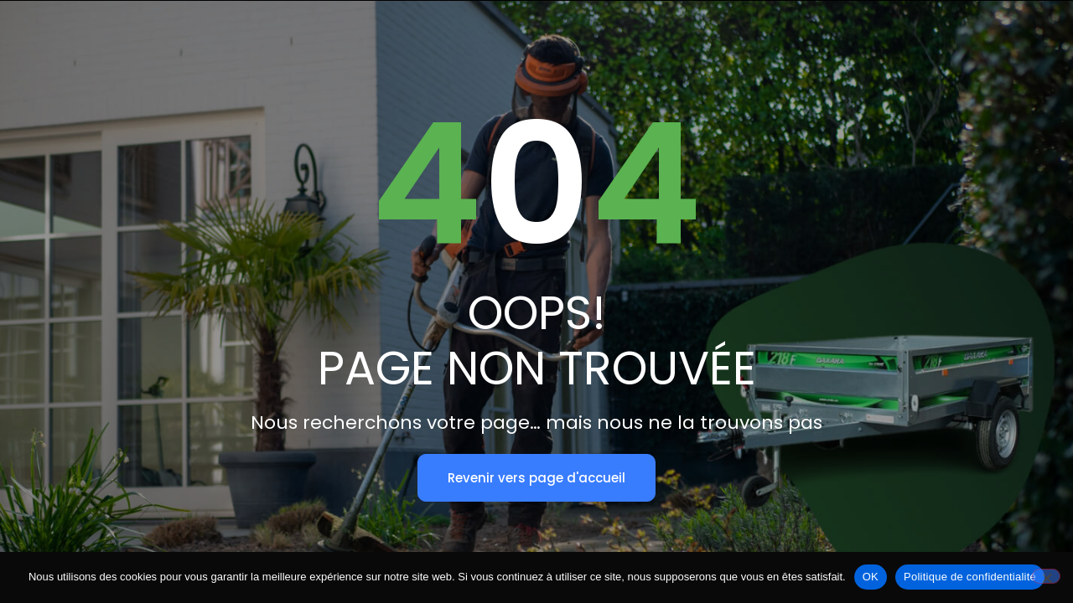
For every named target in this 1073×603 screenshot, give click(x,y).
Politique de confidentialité (970, 576)
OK (871, 576)
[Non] (1046, 576)
